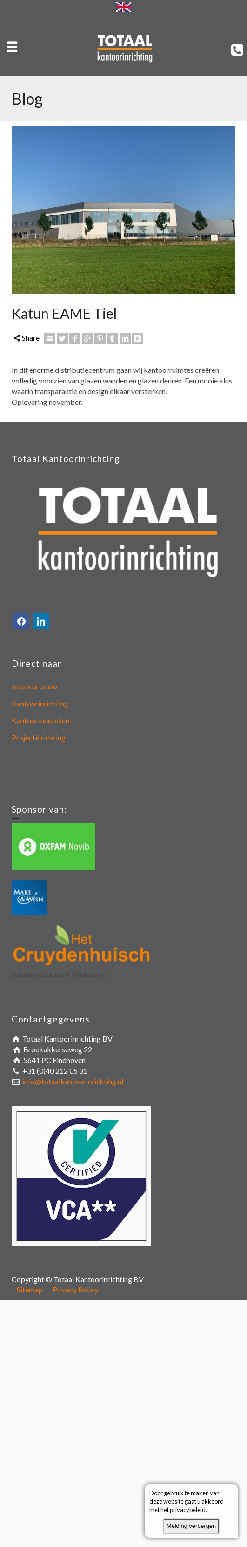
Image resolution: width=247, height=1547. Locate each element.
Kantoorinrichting (40, 703)
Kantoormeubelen (40, 720)
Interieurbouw (34, 686)
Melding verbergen (191, 1525)
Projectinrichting (39, 737)
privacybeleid (188, 1509)
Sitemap (30, 1289)
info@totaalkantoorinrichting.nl (72, 1081)
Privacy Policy (75, 1289)
